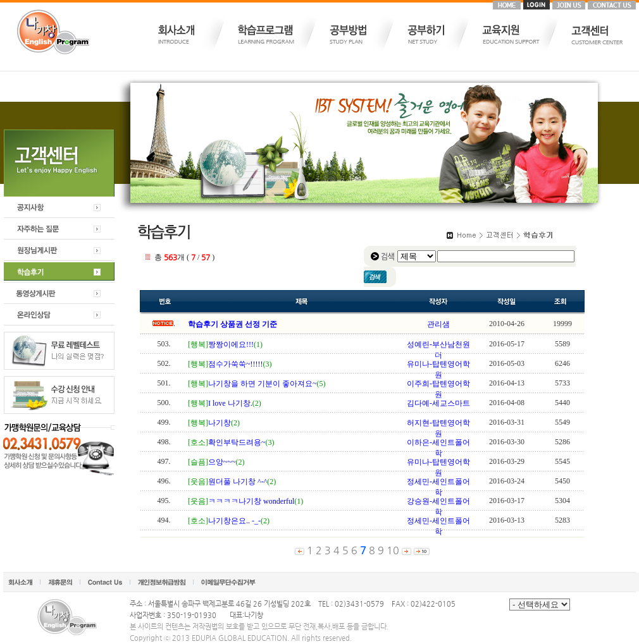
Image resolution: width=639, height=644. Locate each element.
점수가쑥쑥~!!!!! (235, 364)
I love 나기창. (230, 403)
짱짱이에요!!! (231, 344)
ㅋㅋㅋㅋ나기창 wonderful (251, 501)
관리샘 (438, 324)
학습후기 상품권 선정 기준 (232, 324)
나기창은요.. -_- (234, 520)
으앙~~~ (221, 462)
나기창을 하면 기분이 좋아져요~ (262, 383)
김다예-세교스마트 (438, 403)
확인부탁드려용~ (237, 442)
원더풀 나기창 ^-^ (237, 481)
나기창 (219, 422)
